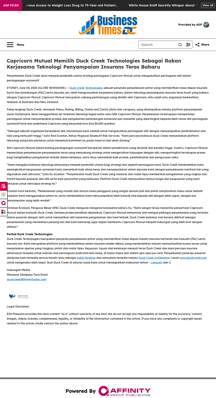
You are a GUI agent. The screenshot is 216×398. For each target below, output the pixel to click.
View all (207, 5)
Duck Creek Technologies (85, 88)
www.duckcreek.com (193, 257)
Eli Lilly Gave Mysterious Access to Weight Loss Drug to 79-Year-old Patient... (65, 5)
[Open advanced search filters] (188, 45)
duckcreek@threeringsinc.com (26, 279)
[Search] (157, 45)
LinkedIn (156, 262)
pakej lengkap (86, 257)
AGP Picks (11, 5)
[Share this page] (202, 44)
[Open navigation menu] (15, 44)
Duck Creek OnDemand (154, 257)
